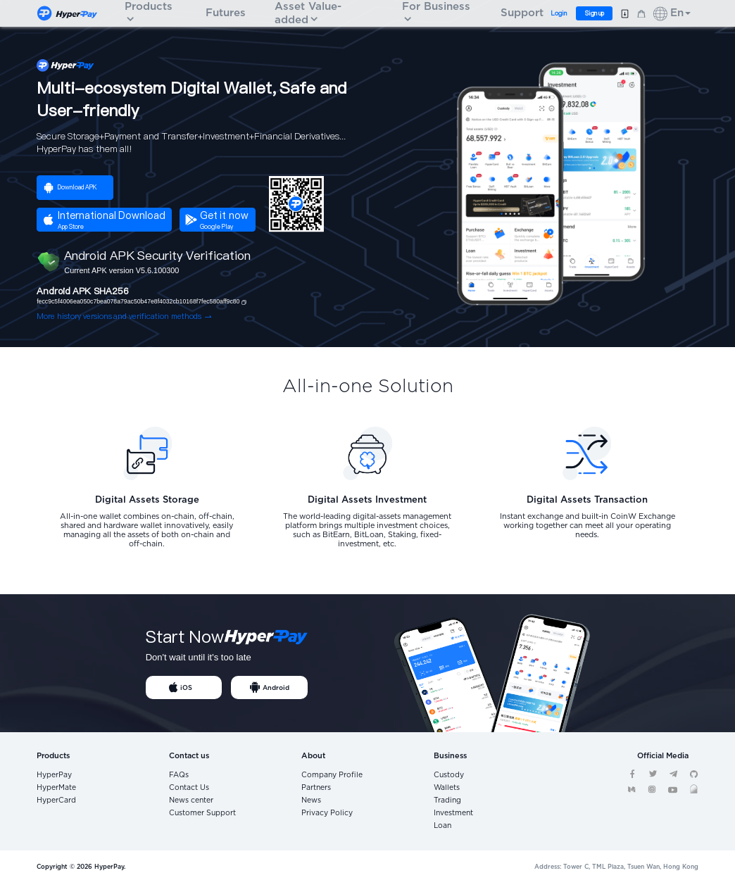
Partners (314, 789)
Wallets (445, 789)
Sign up (593, 13)
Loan (441, 830)
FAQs (177, 775)
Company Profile (326, 775)
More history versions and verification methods (119, 316)
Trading (445, 802)
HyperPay (52, 775)
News (309, 802)
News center (188, 802)
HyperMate (54, 789)
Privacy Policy (322, 816)
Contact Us (186, 789)
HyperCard (53, 802)
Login (559, 14)
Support (522, 13)
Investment (450, 816)
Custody (446, 775)
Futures (226, 13)
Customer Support (198, 816)
